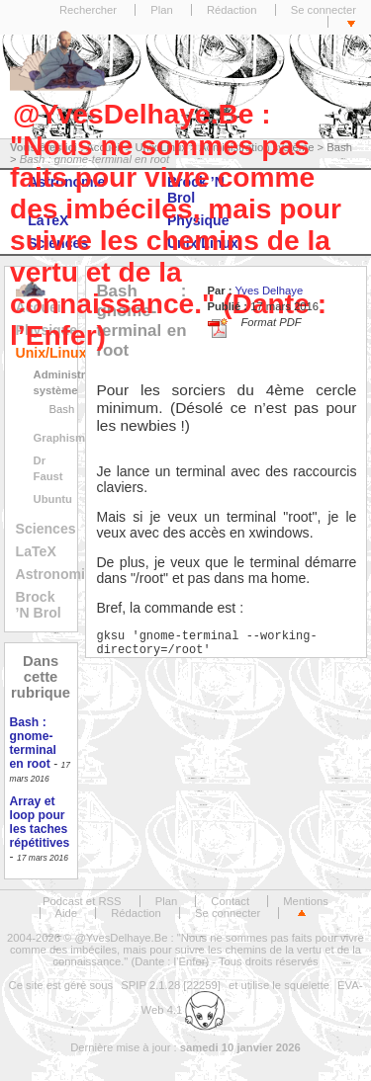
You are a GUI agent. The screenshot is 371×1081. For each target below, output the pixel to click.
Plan (161, 10)
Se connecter (323, 10)
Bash (62, 409)
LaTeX (36, 551)
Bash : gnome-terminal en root (33, 743)
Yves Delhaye (268, 290)
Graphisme (63, 438)
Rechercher (88, 10)
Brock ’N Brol (38, 605)
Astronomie (54, 574)
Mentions (305, 901)
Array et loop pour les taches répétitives (40, 822)
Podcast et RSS (82, 901)
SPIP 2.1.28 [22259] (171, 985)
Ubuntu (53, 499)
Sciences (46, 529)
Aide (66, 913)
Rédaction (232, 10)
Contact (230, 901)
